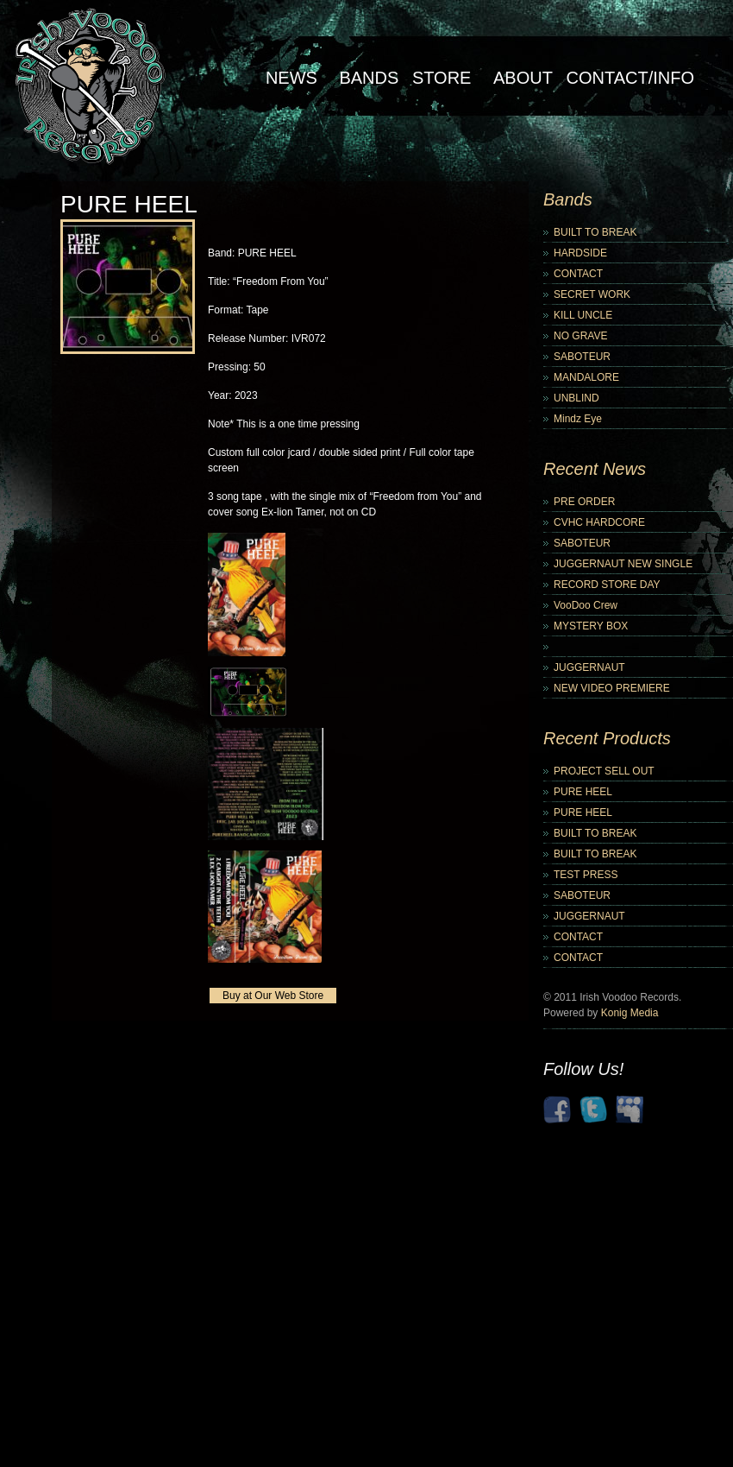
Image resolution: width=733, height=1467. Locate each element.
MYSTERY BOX (591, 626)
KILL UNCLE (583, 315)
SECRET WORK (592, 294)
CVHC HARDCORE (599, 522)
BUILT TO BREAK (595, 232)
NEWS (291, 77)
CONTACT (578, 274)
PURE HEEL (583, 792)
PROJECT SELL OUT (604, 771)
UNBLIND (576, 398)
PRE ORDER (584, 502)
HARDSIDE (580, 253)
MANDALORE (586, 377)
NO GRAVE (580, 336)
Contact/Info (630, 77)
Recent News (594, 468)
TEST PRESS (585, 875)
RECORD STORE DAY (607, 585)
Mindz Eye (578, 419)
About (523, 77)
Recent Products (607, 738)
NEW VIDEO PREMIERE (612, 688)
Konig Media (630, 1013)
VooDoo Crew (585, 605)
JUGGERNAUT (589, 667)
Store (442, 77)
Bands (368, 77)
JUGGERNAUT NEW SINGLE (623, 564)
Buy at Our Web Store (272, 996)
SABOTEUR (582, 357)
